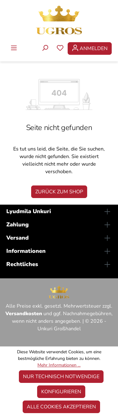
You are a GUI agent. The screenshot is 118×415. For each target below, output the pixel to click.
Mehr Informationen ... (59, 365)
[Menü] (13, 48)
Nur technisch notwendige (61, 376)
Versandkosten (23, 313)
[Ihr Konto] (90, 48)
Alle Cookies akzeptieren (61, 406)
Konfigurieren (61, 391)
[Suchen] (45, 48)
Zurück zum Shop (59, 191)
